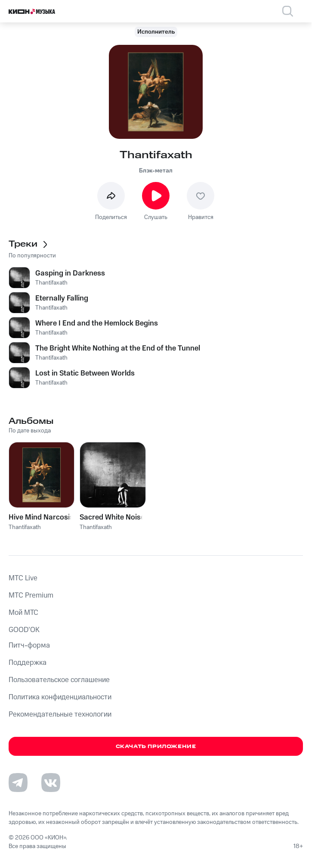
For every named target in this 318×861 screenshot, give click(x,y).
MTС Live (23, 578)
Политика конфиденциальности (60, 697)
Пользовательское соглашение (59, 680)
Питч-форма (29, 645)
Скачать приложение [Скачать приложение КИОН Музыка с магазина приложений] (156, 746)
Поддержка (27, 662)
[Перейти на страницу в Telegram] (18, 782)
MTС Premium (31, 595)
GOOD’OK (24, 630)
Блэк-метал (156, 170)
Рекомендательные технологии (60, 714)
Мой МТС (23, 612)
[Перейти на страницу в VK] (50, 782)
